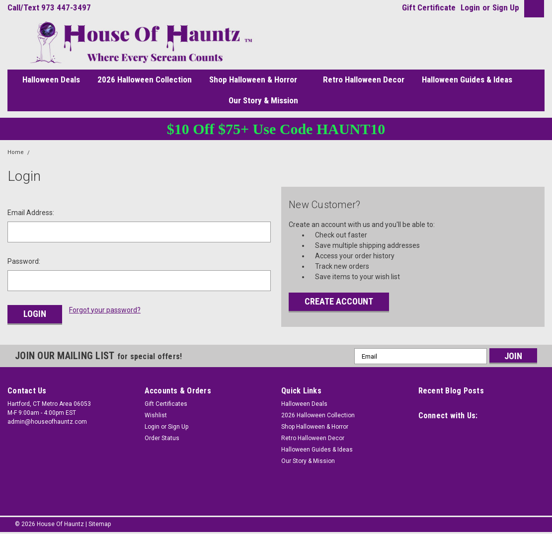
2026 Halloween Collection (144, 79)
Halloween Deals (51, 79)
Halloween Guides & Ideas (467, 79)
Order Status (162, 438)
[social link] (426, 434)
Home (15, 152)
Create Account (339, 301)
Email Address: (30, 213)
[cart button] (532, 8)
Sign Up (505, 7)
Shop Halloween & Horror (257, 80)
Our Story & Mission (268, 100)
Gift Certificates (166, 403)
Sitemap (99, 524)
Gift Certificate (429, 7)
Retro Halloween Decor (363, 79)
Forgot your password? (105, 310)
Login (470, 7)
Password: (23, 261)
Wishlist (156, 415)
